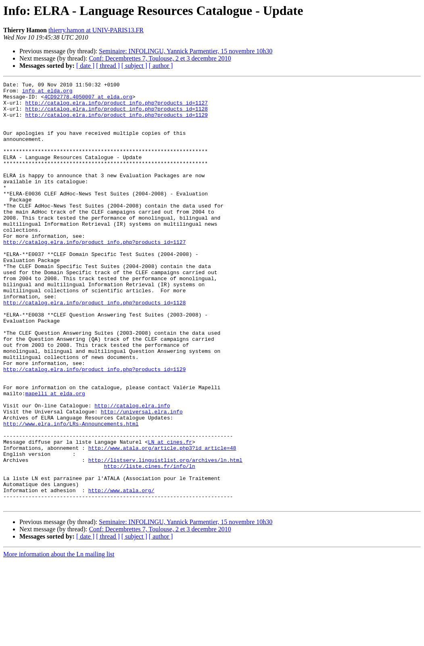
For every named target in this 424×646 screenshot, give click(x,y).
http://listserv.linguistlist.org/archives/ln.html (165, 536)
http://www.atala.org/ (121, 572)
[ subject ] (134, 65)
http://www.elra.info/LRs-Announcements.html (70, 492)
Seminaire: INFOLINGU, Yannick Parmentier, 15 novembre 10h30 (185, 51)
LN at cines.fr (170, 514)
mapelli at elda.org (55, 456)
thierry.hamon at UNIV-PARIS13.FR (96, 30)
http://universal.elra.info (142, 478)
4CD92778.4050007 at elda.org (88, 100)
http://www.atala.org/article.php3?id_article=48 (162, 521)
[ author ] (161, 65)
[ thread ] (108, 65)
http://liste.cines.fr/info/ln (149, 543)
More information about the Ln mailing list (59, 639)
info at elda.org (47, 92)
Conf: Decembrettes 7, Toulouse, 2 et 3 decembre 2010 (160, 58)
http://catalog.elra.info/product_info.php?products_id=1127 (116, 107)
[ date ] (85, 65)
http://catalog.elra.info (132, 470)
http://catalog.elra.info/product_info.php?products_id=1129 (116, 122)
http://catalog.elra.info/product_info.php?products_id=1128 (116, 114)
